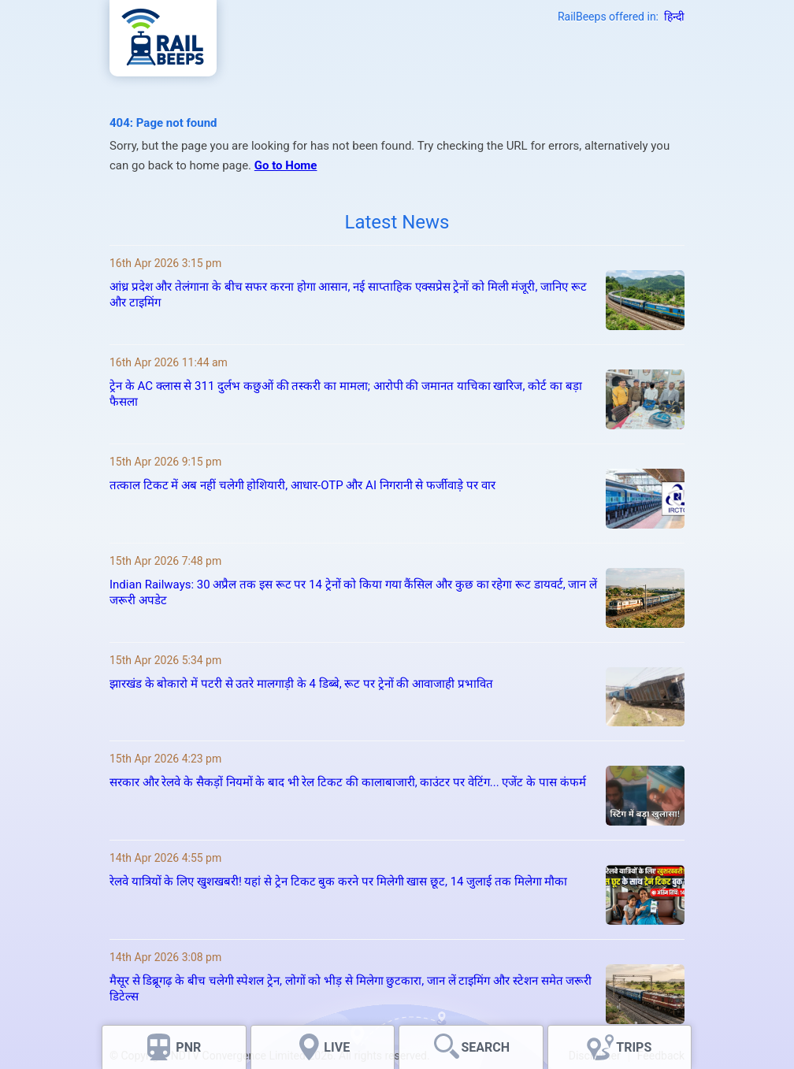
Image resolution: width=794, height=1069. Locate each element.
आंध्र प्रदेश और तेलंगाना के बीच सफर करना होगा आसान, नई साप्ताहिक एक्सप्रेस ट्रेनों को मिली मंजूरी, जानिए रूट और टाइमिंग (348, 295)
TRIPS (633, 1047)
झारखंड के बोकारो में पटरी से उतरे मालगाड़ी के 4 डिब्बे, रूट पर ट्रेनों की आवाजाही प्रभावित (301, 684)
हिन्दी (674, 16)
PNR (188, 1047)
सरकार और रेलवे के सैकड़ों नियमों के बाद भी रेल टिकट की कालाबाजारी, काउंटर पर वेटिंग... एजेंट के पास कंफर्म (347, 782)
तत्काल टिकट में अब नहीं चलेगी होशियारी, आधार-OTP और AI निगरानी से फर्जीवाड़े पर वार (302, 485)
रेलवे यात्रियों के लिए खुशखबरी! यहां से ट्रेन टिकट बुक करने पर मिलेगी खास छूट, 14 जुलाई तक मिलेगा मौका (338, 881)
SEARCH (485, 1047)
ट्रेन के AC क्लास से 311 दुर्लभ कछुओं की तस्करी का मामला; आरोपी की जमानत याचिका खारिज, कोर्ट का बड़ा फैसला (345, 394)
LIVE (337, 1047)
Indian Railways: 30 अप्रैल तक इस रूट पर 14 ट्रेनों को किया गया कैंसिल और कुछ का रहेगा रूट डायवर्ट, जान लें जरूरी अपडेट (353, 592)
